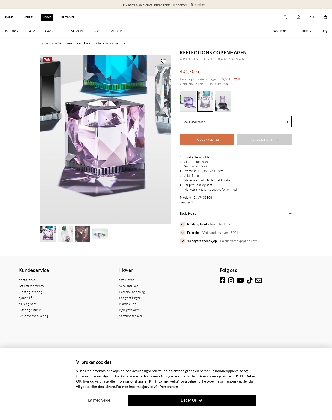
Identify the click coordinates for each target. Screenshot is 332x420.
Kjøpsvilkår (26, 298)
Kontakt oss (26, 280)
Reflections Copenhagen (213, 52)
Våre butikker (128, 286)
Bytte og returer (29, 310)
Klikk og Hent (197, 224)
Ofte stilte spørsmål (31, 286)
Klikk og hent (27, 304)
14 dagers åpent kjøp (202, 241)
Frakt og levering (30, 292)
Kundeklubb (127, 304)
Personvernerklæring (33, 316)
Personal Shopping (132, 292)
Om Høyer (126, 280)
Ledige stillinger (130, 298)
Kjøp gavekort (129, 310)
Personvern (169, 386)
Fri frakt (193, 232)
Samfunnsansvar (130, 316)
